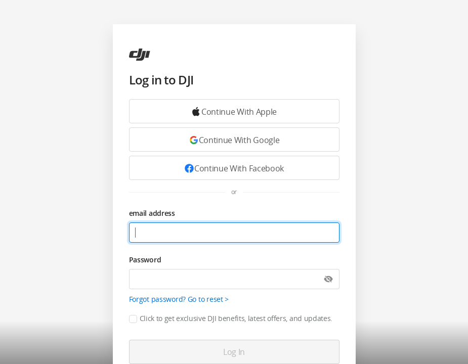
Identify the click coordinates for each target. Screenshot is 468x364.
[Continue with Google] (234, 111)
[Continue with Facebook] (234, 168)
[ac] (139, 55)
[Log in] (234, 352)
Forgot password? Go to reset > (179, 299)
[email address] (234, 232)
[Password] (234, 279)
